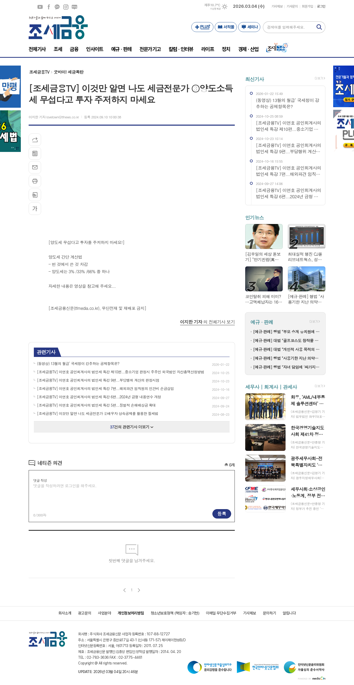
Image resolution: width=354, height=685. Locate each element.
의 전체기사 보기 (207, 322)
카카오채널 (57, 7)
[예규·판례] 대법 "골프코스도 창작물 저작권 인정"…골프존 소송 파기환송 (286, 340)
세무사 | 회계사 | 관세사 (271, 386)
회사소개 (64, 613)
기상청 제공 (215, 9)
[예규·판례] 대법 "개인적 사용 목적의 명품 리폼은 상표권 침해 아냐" (286, 349)
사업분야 (104, 613)
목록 (35, 153)
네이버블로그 (74, 7)
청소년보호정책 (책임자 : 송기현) (175, 613)
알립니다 (289, 613)
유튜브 (40, 7)
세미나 (249, 27)
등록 (221, 513)
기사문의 (292, 6)
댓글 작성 (40, 480)
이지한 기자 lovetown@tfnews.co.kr (54, 116)
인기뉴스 (254, 217)
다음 (139, 590)
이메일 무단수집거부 (221, 613)
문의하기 (269, 613)
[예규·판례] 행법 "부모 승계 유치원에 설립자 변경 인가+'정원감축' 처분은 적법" (286, 331)
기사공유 (35, 139)
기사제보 (276, 6)
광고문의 (84, 613)
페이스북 (49, 7)
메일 (35, 167)
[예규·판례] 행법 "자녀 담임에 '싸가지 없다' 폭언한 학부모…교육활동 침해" (286, 367)
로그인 (321, 6)
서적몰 (226, 27)
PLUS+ (202, 27)
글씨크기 (35, 208)
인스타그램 (66, 7)
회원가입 (307, 6)
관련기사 (46, 351)
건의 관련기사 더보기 (132, 427)
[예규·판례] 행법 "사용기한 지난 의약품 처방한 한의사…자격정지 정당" (286, 358)
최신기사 (254, 78)
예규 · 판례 (261, 322)
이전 (125, 590)
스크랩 (35, 195)
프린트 (35, 181)
